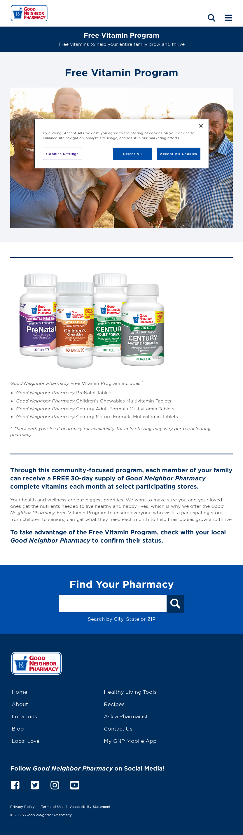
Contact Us (118, 728)
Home (19, 691)
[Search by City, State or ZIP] (113, 603)
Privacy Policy (22, 806)
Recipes (114, 704)
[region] (121, 143)
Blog (18, 728)
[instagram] (55, 784)
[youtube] (75, 784)
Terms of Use (52, 806)
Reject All (132, 153)
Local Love (26, 741)
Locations (24, 716)
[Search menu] (211, 17)
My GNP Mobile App (130, 741)
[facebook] (15, 784)
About (20, 704)
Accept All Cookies (178, 153)
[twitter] (35, 784)
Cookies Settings (62, 153)
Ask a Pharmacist (126, 716)
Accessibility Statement (90, 806)
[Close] (201, 125)
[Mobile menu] (228, 17)
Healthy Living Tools (130, 691)
